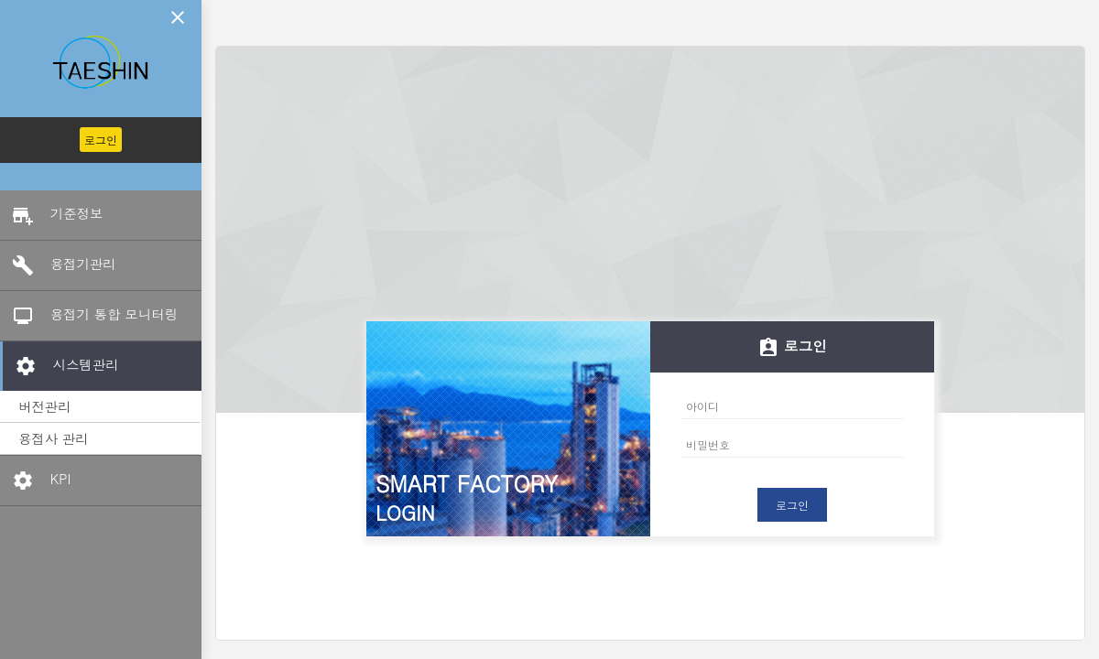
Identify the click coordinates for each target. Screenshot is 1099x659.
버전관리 (44, 406)
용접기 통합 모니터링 (89, 316)
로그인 (100, 139)
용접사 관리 (53, 438)
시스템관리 (61, 366)
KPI (35, 481)
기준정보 (51, 215)
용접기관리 (58, 265)
